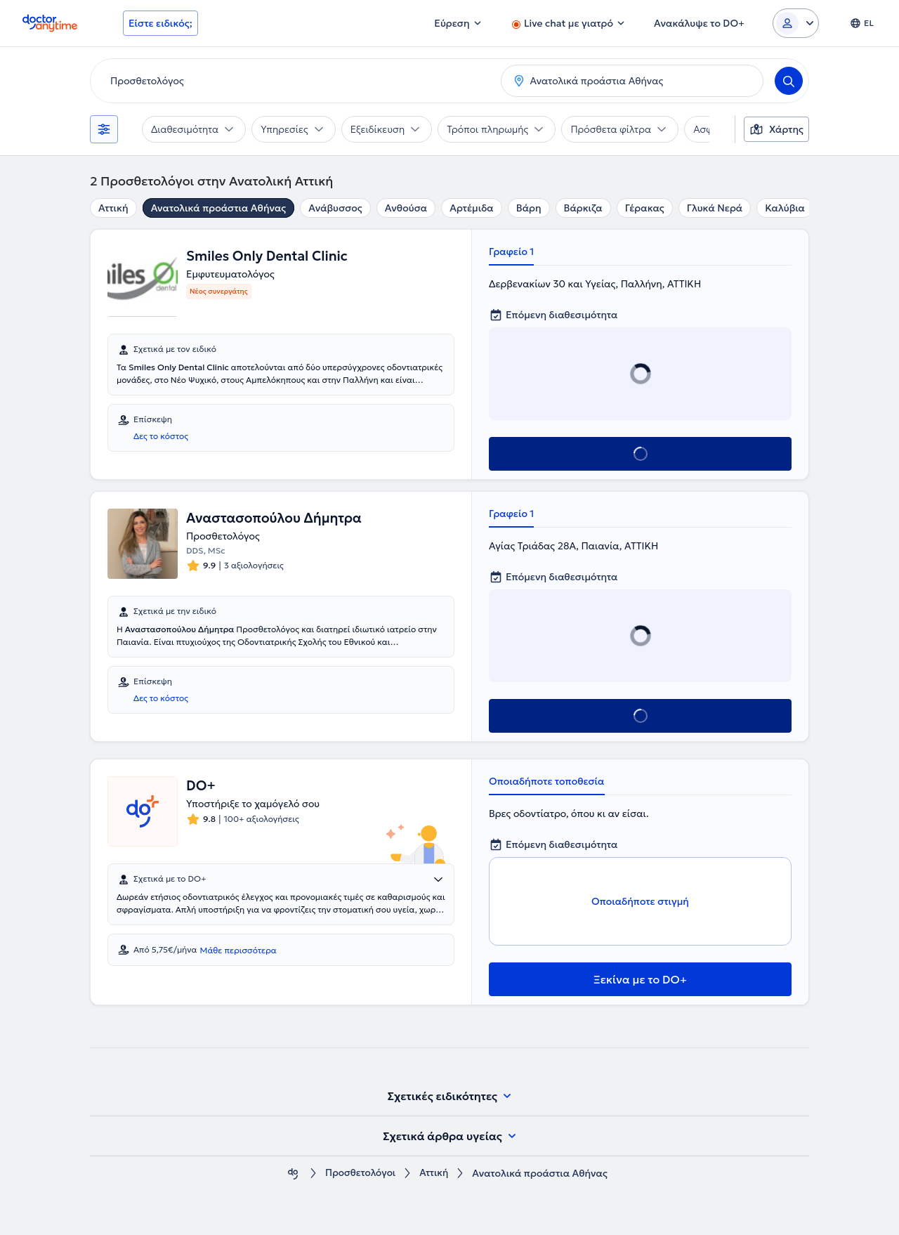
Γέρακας (644, 208)
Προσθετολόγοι (360, 1174)
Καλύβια (785, 208)
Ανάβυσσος (335, 208)
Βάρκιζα (583, 208)
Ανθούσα (406, 208)
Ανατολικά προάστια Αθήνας (219, 208)
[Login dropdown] (796, 23)
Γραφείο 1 (511, 251)
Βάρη (529, 208)
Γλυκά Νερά (715, 208)
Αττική (113, 208)
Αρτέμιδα (472, 208)
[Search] (789, 81)
